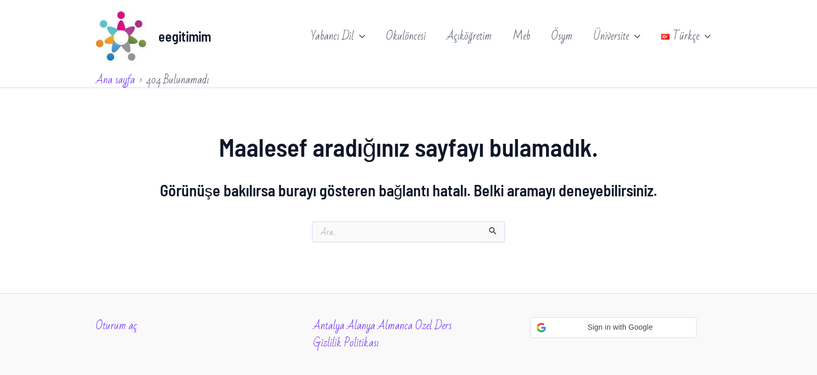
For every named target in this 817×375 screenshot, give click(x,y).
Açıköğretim (469, 36)
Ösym (562, 36)
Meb (521, 36)
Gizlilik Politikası (346, 343)
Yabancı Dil (338, 36)
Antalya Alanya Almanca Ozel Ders (382, 326)
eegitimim (184, 36)
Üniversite (616, 36)
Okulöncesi (406, 36)
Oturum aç (116, 326)
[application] (359, 36)
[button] (613, 327)
